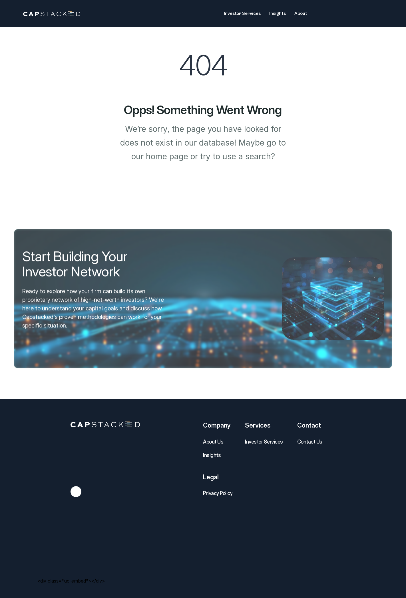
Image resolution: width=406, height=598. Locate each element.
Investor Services (264, 442)
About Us (213, 442)
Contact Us (309, 442)
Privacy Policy (217, 493)
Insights (212, 455)
